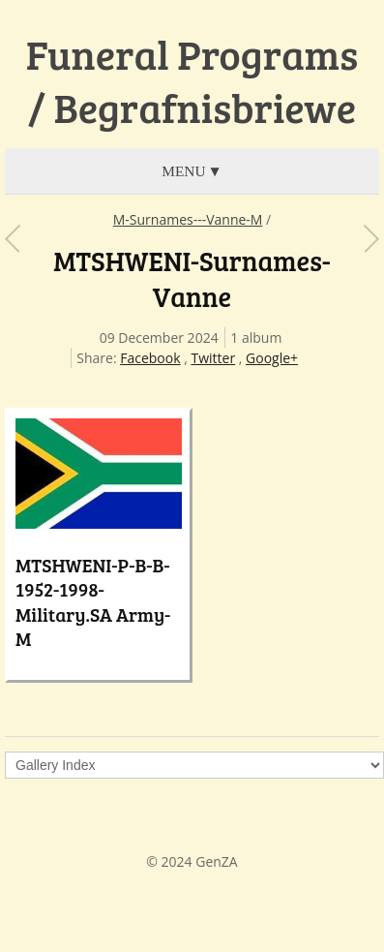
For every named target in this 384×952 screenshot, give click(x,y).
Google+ (272, 358)
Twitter (213, 358)
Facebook (150, 358)
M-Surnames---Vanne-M (188, 219)
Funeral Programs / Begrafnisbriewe (192, 81)
